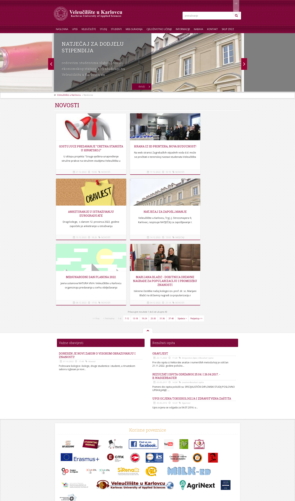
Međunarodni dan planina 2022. (147, 212)
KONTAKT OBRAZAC (217, 476)
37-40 (171, 253)
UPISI (75, 29)
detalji (142, 86)
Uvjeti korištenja (65, 478)
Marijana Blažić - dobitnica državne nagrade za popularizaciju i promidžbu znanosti (209, 217)
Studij (103, 29)
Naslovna (62, 29)
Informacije (183, 29)
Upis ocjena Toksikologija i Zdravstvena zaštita (191, 333)
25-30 (153, 253)
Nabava (198, 29)
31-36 (162, 253)
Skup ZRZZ (228, 29)
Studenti (116, 29)
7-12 (127, 253)
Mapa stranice (64, 469)
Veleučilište (88, 29)
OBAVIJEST (160, 288)
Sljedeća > (182, 253)
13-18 (135, 253)
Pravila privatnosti (66, 473)
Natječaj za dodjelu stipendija (93, 47)
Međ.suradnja (134, 29)
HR (229, 3)
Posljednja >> (196, 253)
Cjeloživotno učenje (159, 29)
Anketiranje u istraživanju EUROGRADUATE (210, 148)
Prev (244, 64)
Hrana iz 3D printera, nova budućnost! (147, 148)
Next (51, 64)
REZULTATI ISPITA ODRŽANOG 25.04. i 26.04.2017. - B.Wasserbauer (186, 310)
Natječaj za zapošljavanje (85, 212)
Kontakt (212, 29)
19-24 (144, 253)
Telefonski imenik (65, 460)
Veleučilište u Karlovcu (69, 94)
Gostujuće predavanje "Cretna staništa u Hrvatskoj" (85, 148)
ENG (237, 3)
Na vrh (147, 265)
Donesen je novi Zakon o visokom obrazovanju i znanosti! (97, 290)
